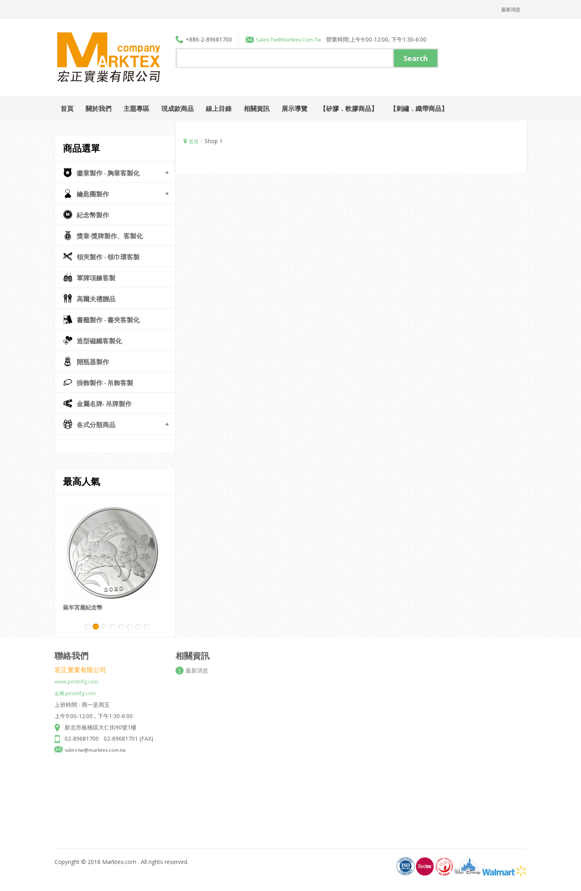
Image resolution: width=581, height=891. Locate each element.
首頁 (194, 140)
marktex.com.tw (307, 39)
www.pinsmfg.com (78, 676)
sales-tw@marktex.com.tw (99, 743)
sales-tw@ (270, 39)
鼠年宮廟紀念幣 (82, 607)
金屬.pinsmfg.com (77, 687)
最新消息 (509, 9)
